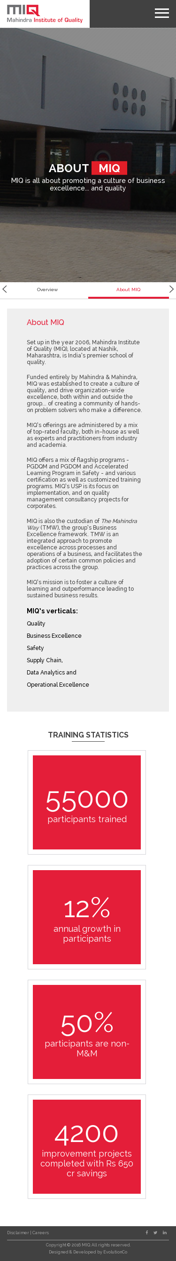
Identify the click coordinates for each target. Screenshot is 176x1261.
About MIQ (128, 289)
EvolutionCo (115, 1252)
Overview (47, 289)
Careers (40, 1232)
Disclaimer (18, 1232)
